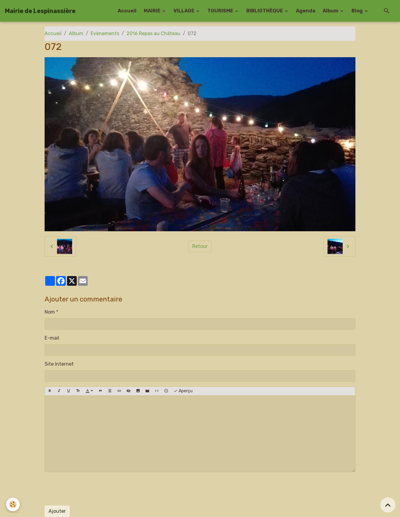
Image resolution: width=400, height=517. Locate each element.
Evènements (105, 33)
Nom (50, 312)
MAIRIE (152, 11)
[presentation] (91, 489)
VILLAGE (184, 11)
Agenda (305, 11)
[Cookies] (13, 504)
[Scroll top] (387, 504)
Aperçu (183, 391)
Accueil (127, 11)
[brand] (40, 10)
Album (331, 11)
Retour (200, 246)
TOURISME (220, 11)
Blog (357, 11)
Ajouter (57, 511)
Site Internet (59, 364)
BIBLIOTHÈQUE (265, 11)
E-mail (52, 338)
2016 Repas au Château (153, 33)
